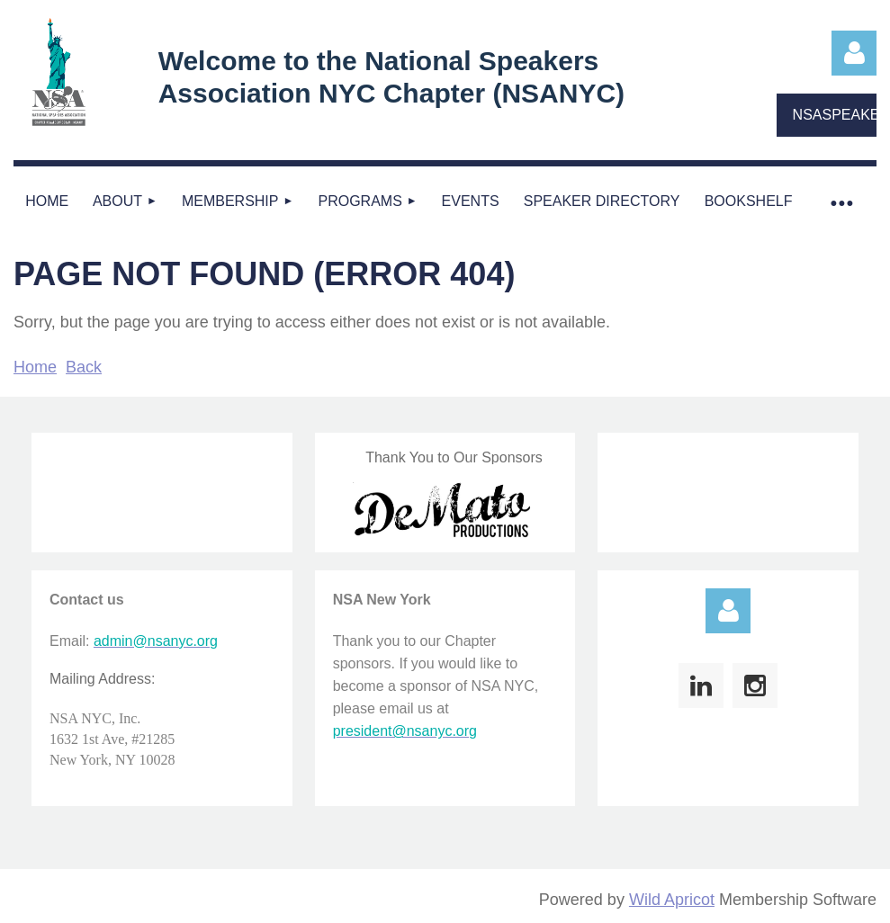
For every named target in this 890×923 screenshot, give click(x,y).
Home (35, 367)
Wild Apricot (672, 900)
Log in (854, 53)
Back (84, 367)
